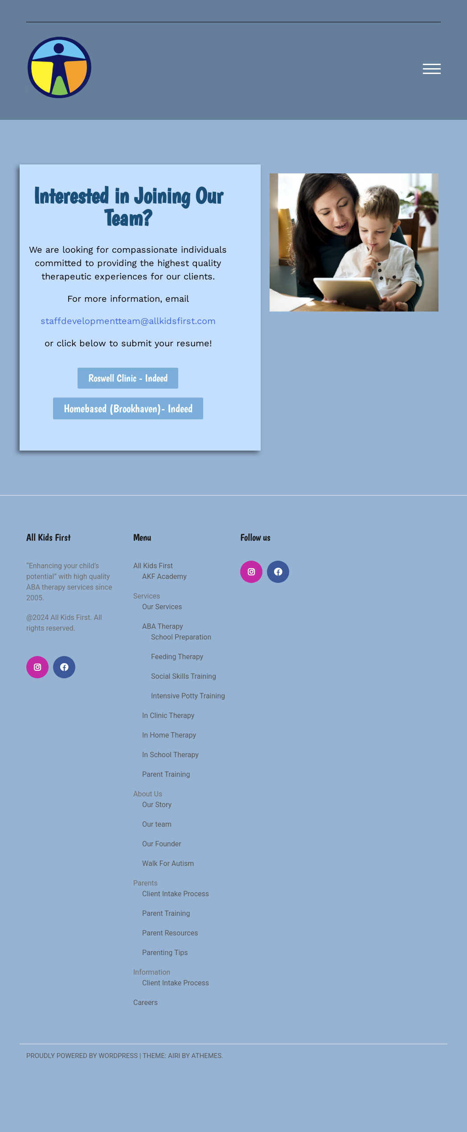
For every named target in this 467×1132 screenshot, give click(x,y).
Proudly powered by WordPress (82, 1056)
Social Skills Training (183, 676)
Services (146, 596)
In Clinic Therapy (168, 715)
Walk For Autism (168, 863)
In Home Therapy (169, 735)
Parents (145, 883)
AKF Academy (164, 576)
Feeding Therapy (177, 656)
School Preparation (181, 637)
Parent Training (166, 774)
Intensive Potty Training (188, 696)
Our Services (162, 607)
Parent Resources (170, 933)
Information (151, 972)
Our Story (157, 804)
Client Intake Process (175, 894)
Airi (174, 1056)
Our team (157, 824)
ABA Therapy (162, 626)
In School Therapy (170, 755)
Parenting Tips (165, 952)
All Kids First (153, 566)
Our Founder (161, 844)
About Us (147, 794)
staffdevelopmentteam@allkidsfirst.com (128, 321)
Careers (145, 1002)
